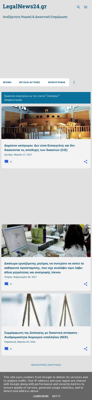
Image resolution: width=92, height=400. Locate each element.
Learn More (41, 396)
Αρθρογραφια (56, 82)
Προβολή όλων (13, 100)
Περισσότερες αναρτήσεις (46, 365)
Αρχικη (7, 82)
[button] (85, 162)
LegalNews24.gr (25, 7)
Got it (56, 396)
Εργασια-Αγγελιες (29, 82)
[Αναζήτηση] (78, 7)
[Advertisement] (46, 53)
